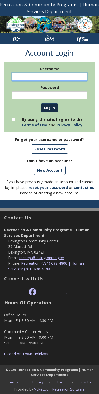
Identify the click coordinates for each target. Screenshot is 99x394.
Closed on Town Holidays (26, 353)
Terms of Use (34, 124)
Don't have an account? (49, 160)
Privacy (37, 382)
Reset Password (49, 149)
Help (61, 382)
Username (49, 68)
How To (85, 382)
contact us (84, 187)
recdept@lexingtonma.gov (41, 257)
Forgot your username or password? (49, 139)
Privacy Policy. (69, 124)
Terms (13, 382)
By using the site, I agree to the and (52, 122)
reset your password (48, 187)
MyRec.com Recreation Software (59, 389)
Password (49, 87)
